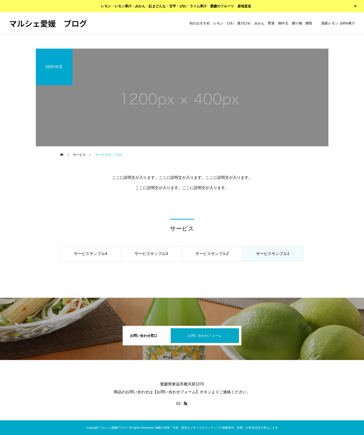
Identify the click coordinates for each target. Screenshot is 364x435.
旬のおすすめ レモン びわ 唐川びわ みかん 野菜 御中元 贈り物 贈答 (250, 23)
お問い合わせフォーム (205, 336)
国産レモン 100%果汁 (338, 23)
